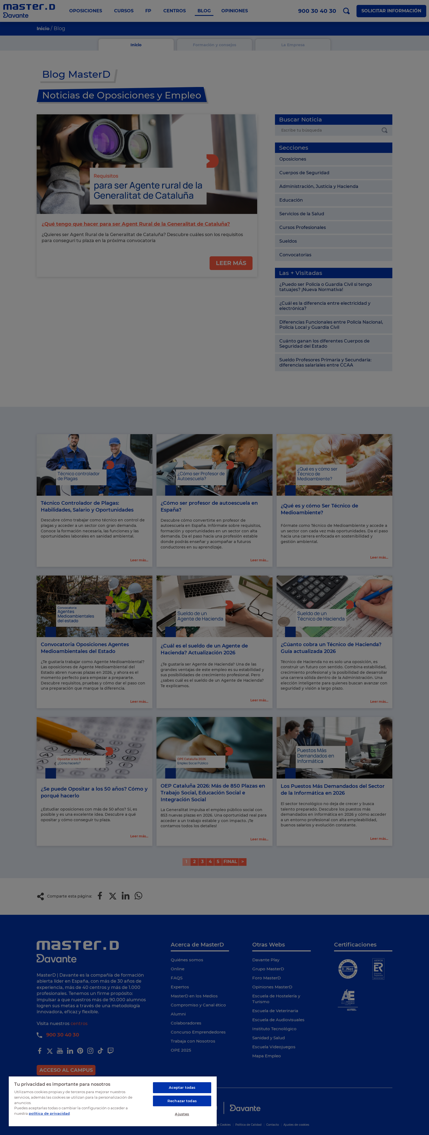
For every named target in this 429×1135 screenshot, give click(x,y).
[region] (113, 1101)
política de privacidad (49, 1113)
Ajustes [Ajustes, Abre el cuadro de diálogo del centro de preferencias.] (182, 1114)
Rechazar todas (182, 1101)
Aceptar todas (182, 1087)
